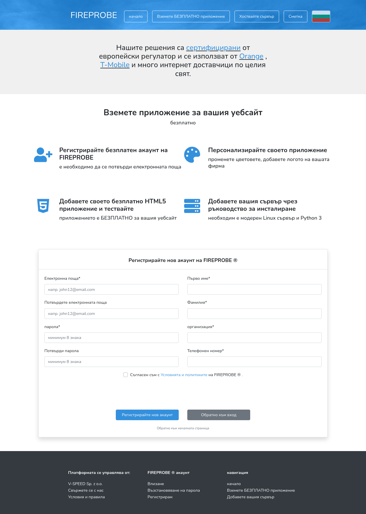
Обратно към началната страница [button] (183, 428)
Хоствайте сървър (256, 16)
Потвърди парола (61, 351)
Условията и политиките (184, 375)
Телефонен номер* (205, 351)
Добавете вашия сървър (250, 497)
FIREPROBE (93, 15)
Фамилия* (197, 302)
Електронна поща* (62, 278)
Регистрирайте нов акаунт (147, 415)
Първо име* (198, 278)
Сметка (296, 16)
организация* (200, 327)
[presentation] (183, 394)
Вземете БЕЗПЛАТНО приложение (191, 16)
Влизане (156, 484)
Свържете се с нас (86, 490)
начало (136, 16)
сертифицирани (213, 48)
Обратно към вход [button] (218, 415)
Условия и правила (86, 497)
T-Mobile (115, 65)
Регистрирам (160, 497)
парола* (52, 327)
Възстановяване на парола (174, 490)
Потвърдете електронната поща (75, 302)
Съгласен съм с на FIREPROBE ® (186, 375)
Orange (251, 56)
